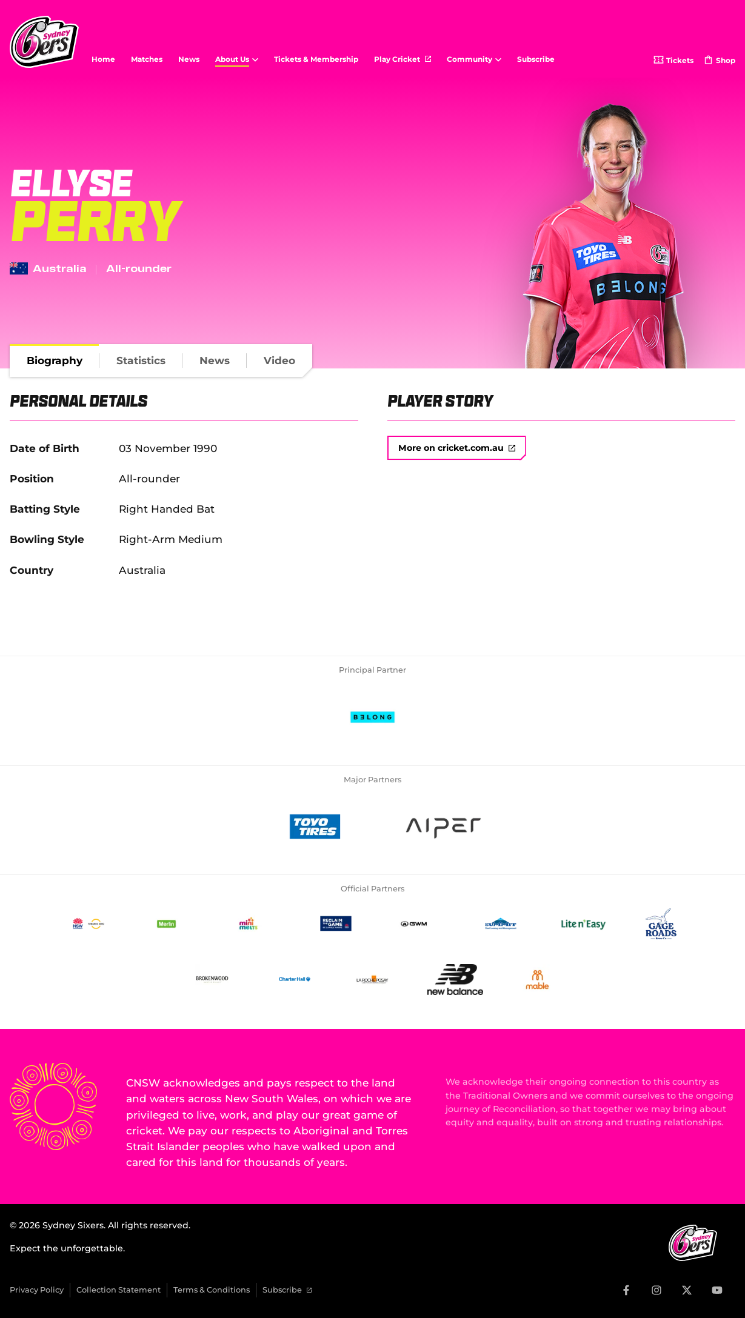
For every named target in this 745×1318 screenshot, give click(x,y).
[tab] (54, 360)
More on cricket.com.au (456, 447)
